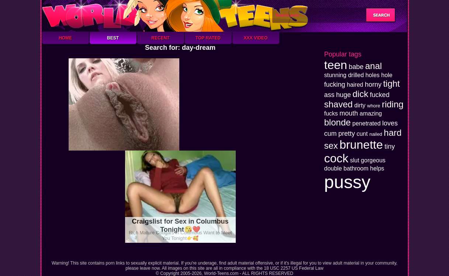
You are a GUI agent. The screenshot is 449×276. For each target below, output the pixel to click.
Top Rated (208, 38)
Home (65, 38)
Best (113, 38)
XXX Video (256, 38)
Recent (160, 38)
